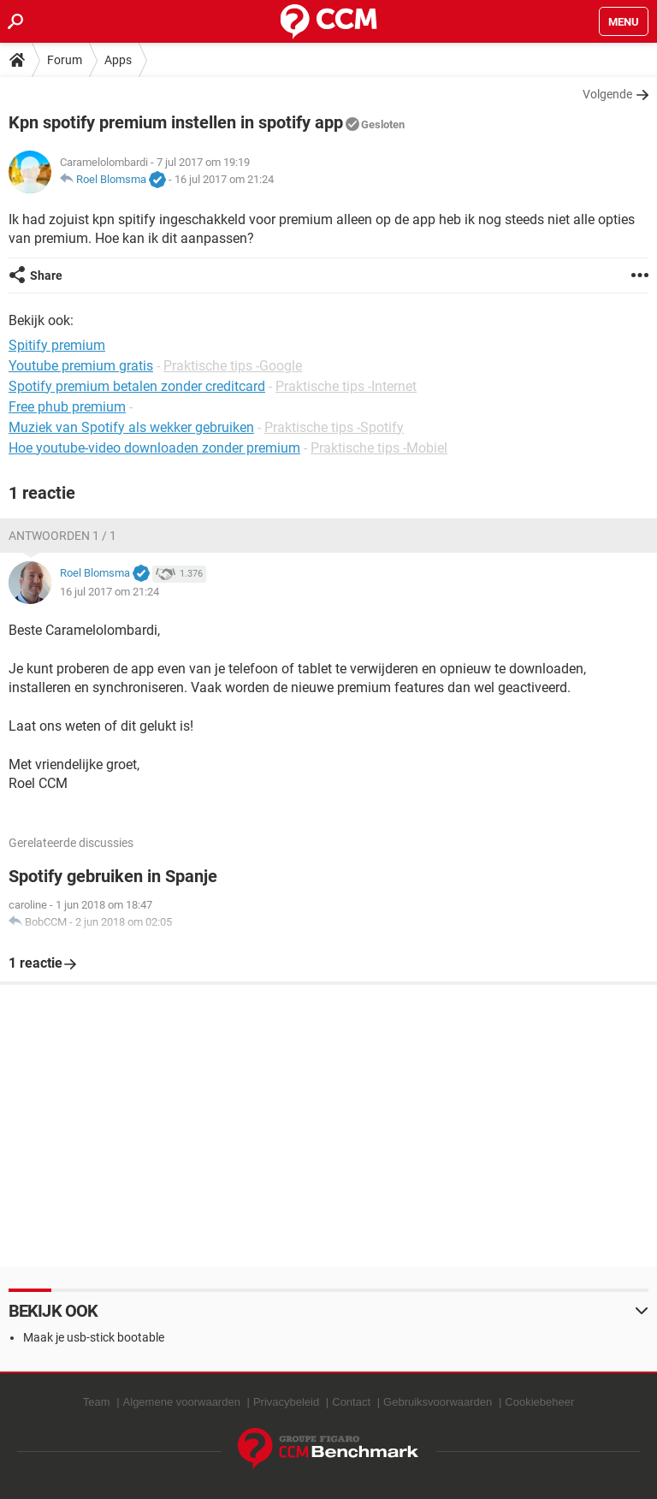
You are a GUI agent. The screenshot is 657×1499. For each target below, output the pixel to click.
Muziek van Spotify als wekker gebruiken (131, 427)
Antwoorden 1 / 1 (62, 535)
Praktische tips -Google (232, 366)
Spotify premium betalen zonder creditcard (137, 386)
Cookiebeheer (539, 1401)
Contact (351, 1401)
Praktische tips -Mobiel (379, 448)
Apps (118, 60)
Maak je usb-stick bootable (93, 1337)
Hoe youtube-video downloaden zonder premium (154, 448)
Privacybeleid (286, 1401)
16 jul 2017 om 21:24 (224, 179)
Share (46, 275)
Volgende (607, 94)
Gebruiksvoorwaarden (437, 1401)
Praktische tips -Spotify (334, 427)
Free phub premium (67, 407)
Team (96, 1401)
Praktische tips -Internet (346, 386)
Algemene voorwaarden (181, 1401)
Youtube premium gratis (81, 366)
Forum (64, 60)
